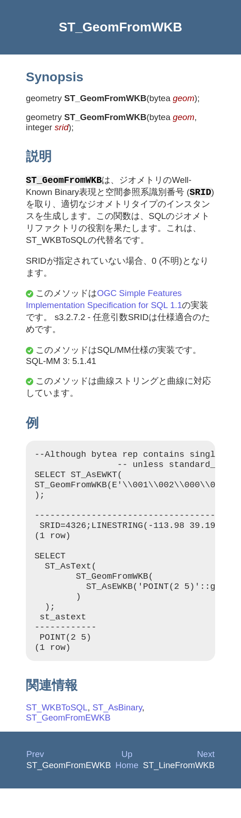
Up (127, 783)
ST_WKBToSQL (57, 737)
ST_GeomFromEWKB (68, 747)
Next (206, 783)
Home (127, 795)
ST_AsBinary (117, 737)
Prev (35, 783)
